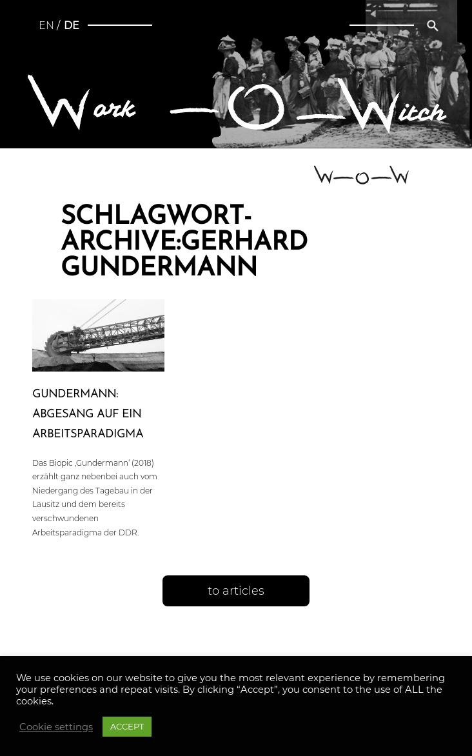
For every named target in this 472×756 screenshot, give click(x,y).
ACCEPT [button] (127, 726)
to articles (236, 591)
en (46, 25)
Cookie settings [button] (56, 727)
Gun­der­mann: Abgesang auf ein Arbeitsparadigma (87, 414)
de (71, 25)
